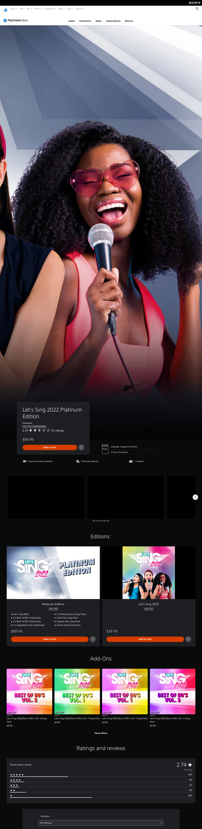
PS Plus (37, 9)
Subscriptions (113, 17)
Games (12, 9)
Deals (98, 17)
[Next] (195, 494)
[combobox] (101, 820)
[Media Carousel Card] (46, 494)
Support (79, 9)
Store (69, 9)
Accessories (49, 9)
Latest (71, 17)
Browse (129, 17)
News (61, 9)
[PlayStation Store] (16, 17)
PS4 (28, 9)
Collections (85, 17)
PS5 (21, 9)
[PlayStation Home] (5, 9)
